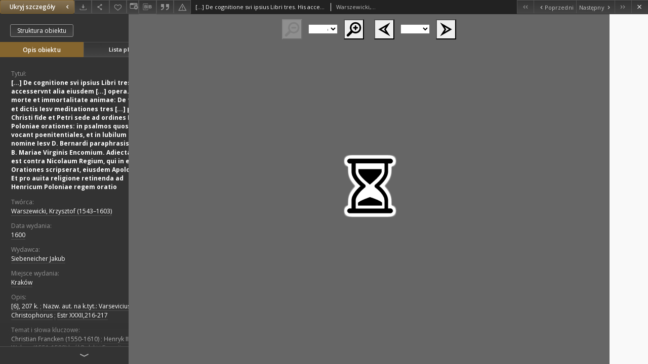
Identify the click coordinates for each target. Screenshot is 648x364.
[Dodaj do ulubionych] (118, 7)
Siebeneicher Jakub (38, 258)
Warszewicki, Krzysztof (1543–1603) (61, 211)
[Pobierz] (83, 7)
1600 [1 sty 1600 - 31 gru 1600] (18, 235)
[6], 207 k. (24, 306)
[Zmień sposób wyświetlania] (133, 7)
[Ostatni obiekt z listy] (623, 7)
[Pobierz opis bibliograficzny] (147, 7)
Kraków (21, 282)
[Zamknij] (639, 7)
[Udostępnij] (100, 7)
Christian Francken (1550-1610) (55, 339)
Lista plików (125, 49)
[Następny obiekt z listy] (595, 7)
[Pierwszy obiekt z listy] (525, 7)
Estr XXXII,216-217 (82, 315)
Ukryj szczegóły (40, 7)
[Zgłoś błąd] (182, 7)
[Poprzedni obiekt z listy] (555, 7)
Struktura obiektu (41, 30)
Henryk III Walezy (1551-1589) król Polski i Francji (70, 343)
